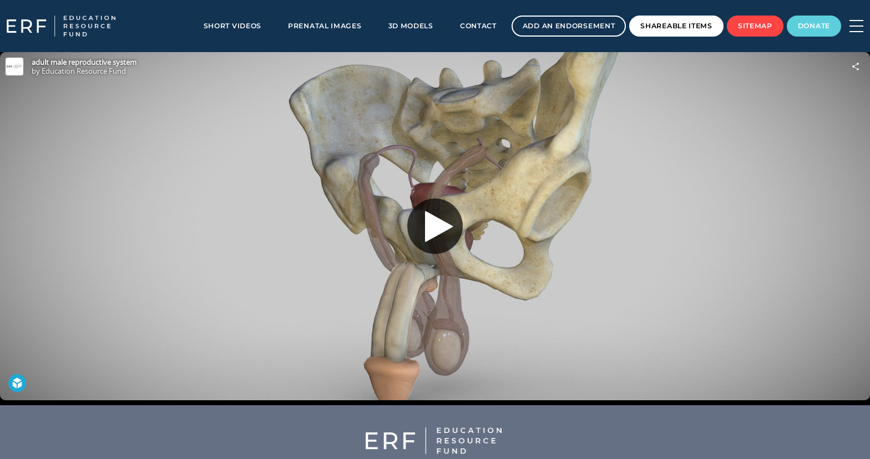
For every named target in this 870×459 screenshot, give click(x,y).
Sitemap (755, 26)
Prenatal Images (325, 26)
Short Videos (232, 26)
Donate (814, 26)
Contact (478, 26)
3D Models (410, 26)
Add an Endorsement (569, 26)
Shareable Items (676, 26)
